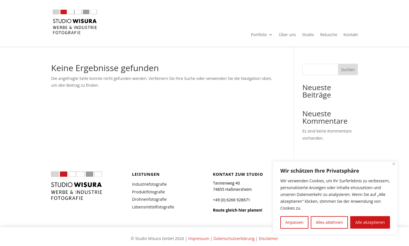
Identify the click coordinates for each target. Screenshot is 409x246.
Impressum (198, 238)
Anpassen (294, 222)
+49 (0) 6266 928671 (231, 199)
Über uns (287, 35)
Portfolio (259, 35)
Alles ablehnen (329, 222)
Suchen (348, 69)
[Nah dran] (394, 164)
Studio (308, 35)
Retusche (328, 35)
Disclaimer (268, 238)
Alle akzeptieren (370, 222)
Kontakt (350, 35)
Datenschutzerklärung (234, 238)
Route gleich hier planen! (237, 210)
